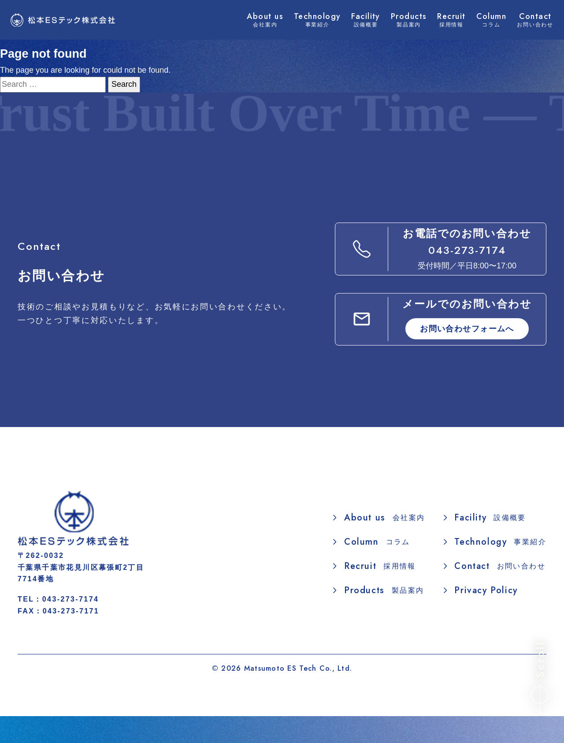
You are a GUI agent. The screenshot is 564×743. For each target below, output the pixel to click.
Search (124, 84)
